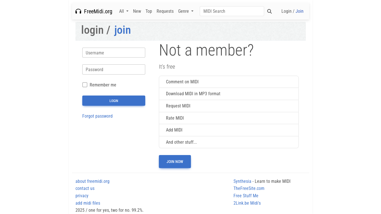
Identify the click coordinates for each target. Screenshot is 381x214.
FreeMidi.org (93, 11)
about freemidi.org (92, 181)
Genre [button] (184, 11)
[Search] (232, 11)
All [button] (122, 11)
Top (149, 11)
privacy (82, 195)
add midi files (87, 203)
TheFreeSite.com (248, 188)
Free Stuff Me (245, 195)
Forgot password (97, 116)
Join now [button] (175, 161)
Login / (292, 11)
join (122, 30)
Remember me (103, 85)
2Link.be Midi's (247, 203)
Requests (165, 11)
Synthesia (242, 181)
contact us (84, 188)
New (137, 11)
